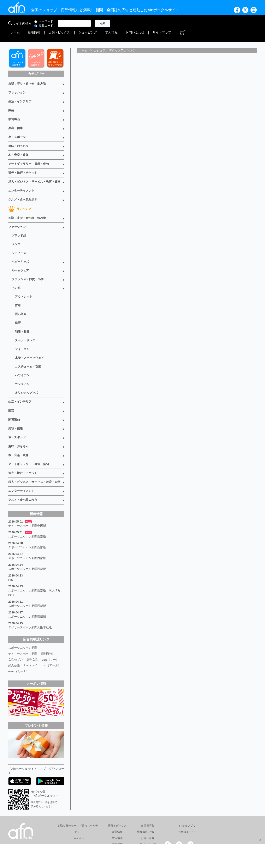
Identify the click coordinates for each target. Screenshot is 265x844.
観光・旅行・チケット (22, 158)
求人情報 (197, 23)
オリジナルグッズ (26, 368)
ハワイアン (22, 351)
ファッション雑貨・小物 (27, 260)
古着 (18, 285)
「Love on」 (77, 803)
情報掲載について (147, 796)
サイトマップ (237, 23)
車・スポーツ (17, 124)
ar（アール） (52, 630)
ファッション (17, 81)
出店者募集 (147, 790)
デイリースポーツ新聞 (22, 618)
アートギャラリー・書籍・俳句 (28, 149)
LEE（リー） (50, 624)
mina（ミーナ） (18, 636)
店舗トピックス (156, 23)
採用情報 (187, 824)
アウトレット (23, 276)
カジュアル (22, 359)
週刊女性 (32, 624)
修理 (18, 301)
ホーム (121, 23)
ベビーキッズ (20, 243)
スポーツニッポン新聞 (22, 613)
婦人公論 (14, 630)
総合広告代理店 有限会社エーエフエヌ (96, 824)
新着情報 (136, 23)
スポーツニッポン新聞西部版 (27, 506)
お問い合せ (147, 803)
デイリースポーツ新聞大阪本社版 (30, 593)
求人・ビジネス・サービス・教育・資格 (34, 166)
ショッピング (179, 23)
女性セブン (15, 624)
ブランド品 (19, 218)
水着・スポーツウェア (29, 334)
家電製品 (14, 107)
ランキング (19, 192)
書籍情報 (117, 809)
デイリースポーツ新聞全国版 (27, 495)
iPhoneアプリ (187, 790)
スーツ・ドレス (25, 318)
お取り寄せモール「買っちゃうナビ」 (78, 793)
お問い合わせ (216, 23)
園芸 (11, 98)
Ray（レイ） (32, 630)
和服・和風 (22, 309)
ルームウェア (20, 251)
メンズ (16, 226)
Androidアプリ (187, 796)
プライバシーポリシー (159, 824)
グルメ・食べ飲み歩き (22, 183)
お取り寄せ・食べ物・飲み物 (27, 73)
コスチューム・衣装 (28, 343)
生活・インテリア (19, 90)
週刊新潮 (47, 618)
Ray (10, 547)
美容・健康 (15, 115)
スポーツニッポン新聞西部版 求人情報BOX (34, 560)
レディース (19, 235)
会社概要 (132, 824)
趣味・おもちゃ (18, 132)
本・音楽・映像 (18, 141)
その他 (16, 268)
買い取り (20, 293)
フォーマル (22, 326)
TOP (259, 840)
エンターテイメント (21, 175)
